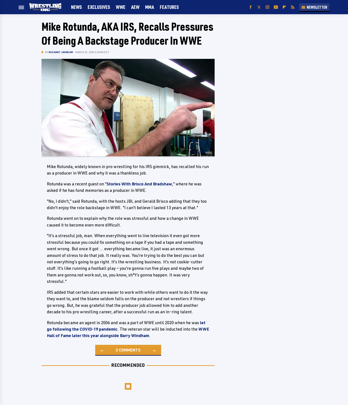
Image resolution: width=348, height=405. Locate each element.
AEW (135, 7)
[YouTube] (276, 7)
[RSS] (293, 7)
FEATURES (169, 7)
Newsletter (314, 7)
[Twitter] (259, 7)
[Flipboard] (284, 7)
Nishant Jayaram (61, 52)
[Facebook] (251, 7)
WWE (120, 7)
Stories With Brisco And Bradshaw (139, 184)
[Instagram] (267, 7)
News (76, 7)
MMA (149, 7)
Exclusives (99, 7)
